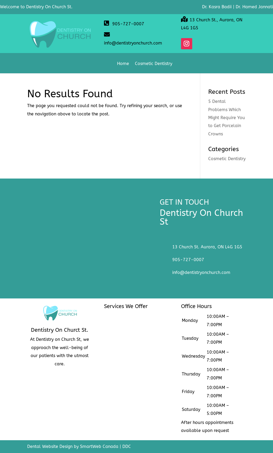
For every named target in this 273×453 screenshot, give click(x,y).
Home (123, 64)
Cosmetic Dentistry (153, 64)
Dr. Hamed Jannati (254, 6)
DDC (126, 446)
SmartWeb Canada (99, 446)
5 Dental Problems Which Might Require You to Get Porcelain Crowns (226, 117)
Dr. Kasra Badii (217, 6)
